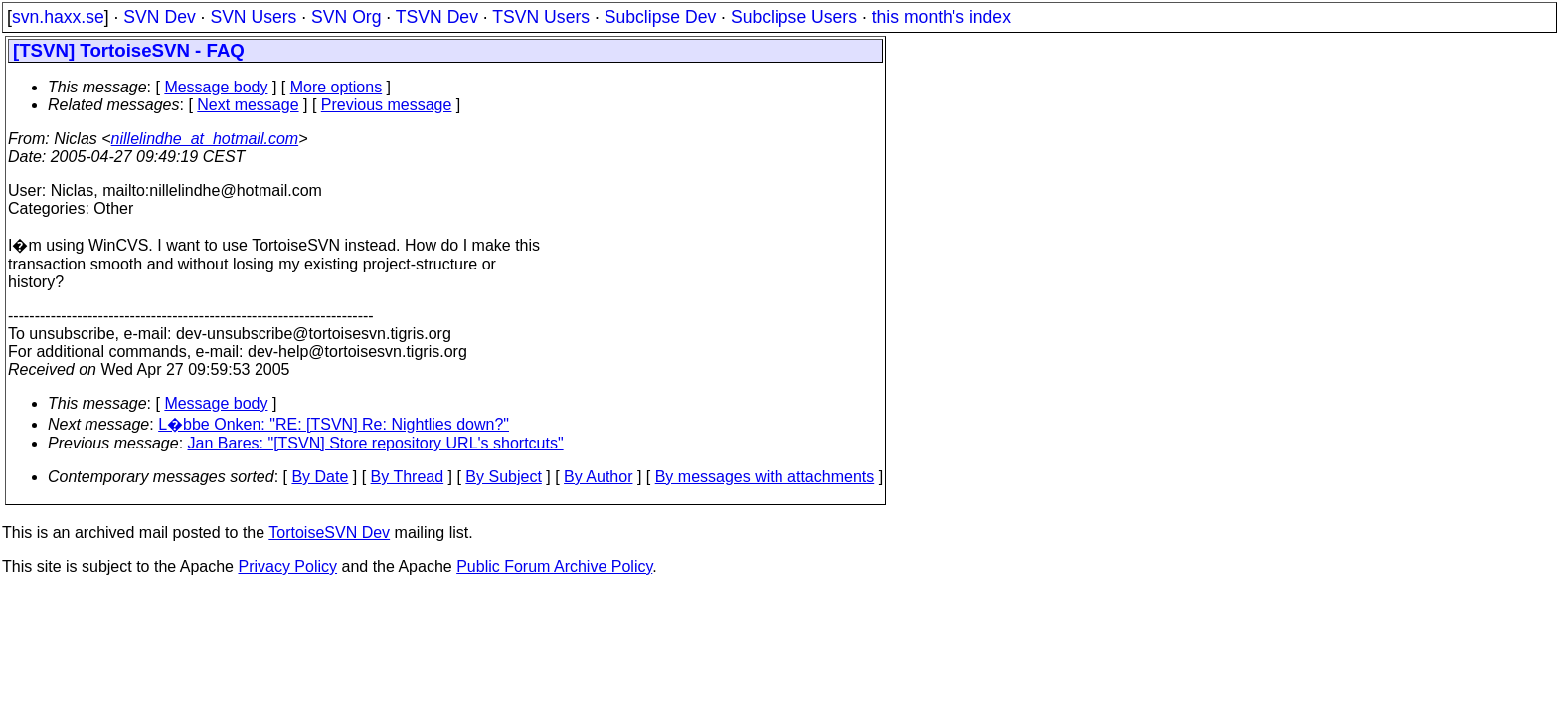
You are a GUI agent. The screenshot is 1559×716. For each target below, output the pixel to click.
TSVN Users (541, 17)
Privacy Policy (287, 566)
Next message (247, 104)
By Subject (503, 476)
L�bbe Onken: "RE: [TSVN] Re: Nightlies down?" (333, 424)
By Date (319, 476)
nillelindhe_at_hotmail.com (205, 138)
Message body (215, 87)
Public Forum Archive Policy (554, 566)
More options (336, 87)
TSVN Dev (437, 17)
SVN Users (253, 17)
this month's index (941, 17)
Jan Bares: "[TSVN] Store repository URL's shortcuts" (376, 443)
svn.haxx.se (58, 17)
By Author (598, 476)
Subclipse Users (794, 17)
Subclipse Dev (660, 17)
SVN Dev (159, 17)
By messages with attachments (765, 476)
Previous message (386, 104)
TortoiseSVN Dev (329, 532)
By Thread (407, 476)
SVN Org (346, 17)
